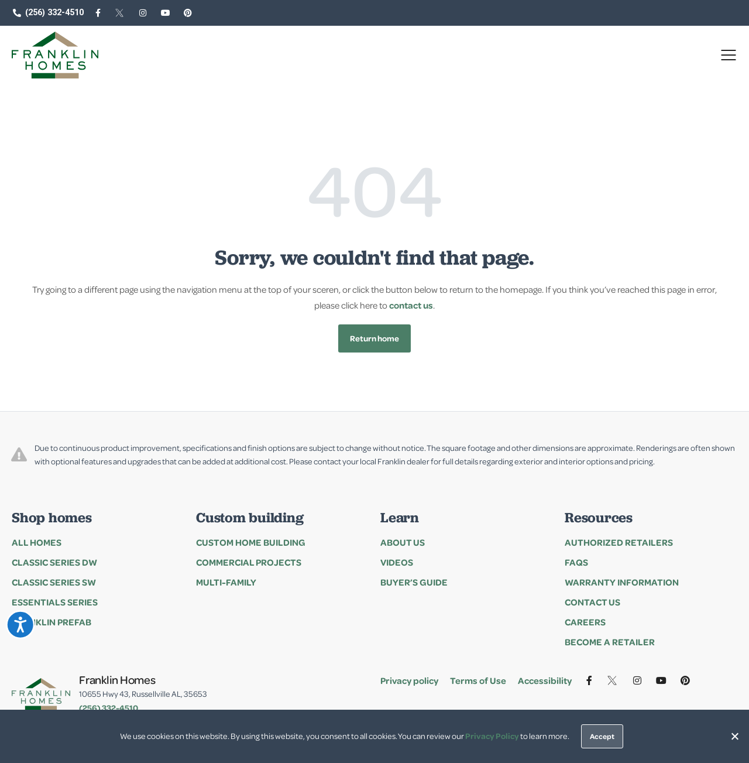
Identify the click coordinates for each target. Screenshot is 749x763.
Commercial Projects (248, 562)
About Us (402, 542)
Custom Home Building (250, 542)
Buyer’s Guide (414, 582)
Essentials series (55, 602)
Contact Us (592, 602)
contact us (411, 305)
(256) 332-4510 (108, 707)
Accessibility (545, 680)
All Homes (36, 542)
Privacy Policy (492, 735)
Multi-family (226, 582)
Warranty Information (622, 582)
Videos (396, 562)
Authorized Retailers (619, 542)
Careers (585, 622)
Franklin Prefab (51, 622)
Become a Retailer (610, 642)
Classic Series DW (54, 562)
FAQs (576, 562)
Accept (602, 736)
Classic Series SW (54, 582)
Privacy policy (409, 680)
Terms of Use (478, 680)
